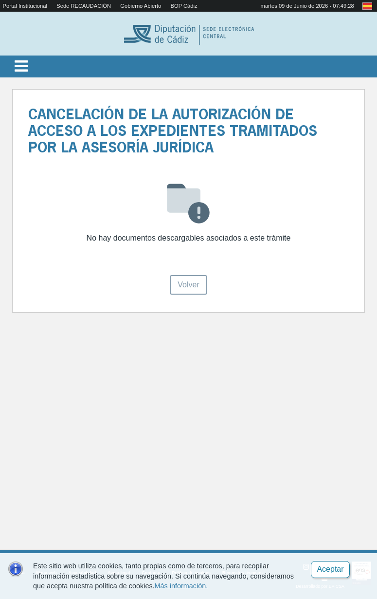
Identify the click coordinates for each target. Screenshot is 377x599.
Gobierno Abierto (140, 6)
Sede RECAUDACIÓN (83, 6)
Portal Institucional (25, 6)
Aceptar (330, 569)
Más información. (181, 586)
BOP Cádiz (183, 6)
